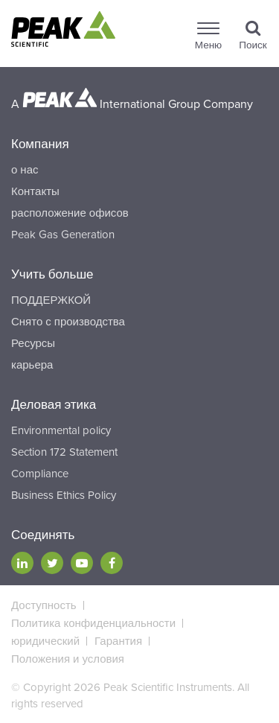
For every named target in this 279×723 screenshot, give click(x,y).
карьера (32, 365)
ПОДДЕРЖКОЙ (51, 300)
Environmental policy (61, 430)
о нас (24, 169)
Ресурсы (33, 343)
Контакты (35, 191)
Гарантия (118, 641)
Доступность (44, 605)
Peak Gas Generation (63, 234)
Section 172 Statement (64, 452)
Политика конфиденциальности (93, 623)
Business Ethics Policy (63, 495)
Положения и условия (67, 659)
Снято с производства (68, 321)
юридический (45, 641)
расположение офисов (70, 213)
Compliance (39, 473)
